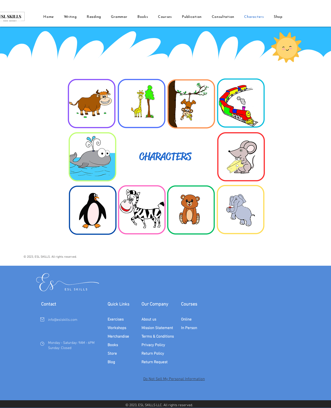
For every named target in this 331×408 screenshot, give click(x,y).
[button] (142, 16)
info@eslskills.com (62, 320)
